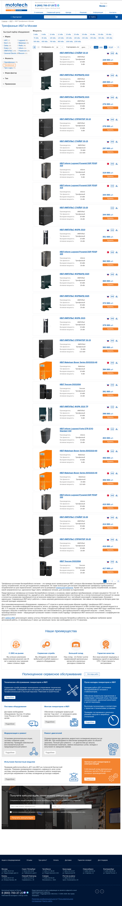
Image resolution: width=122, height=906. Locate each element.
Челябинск (46, 870)
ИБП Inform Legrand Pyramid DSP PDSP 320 (77, 252)
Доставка (74, 859)
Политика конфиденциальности (42, 899)
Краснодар (67, 870)
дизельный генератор (64, 588)
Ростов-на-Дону (69, 877)
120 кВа (61, 38)
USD (101, 47)
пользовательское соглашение (26, 812)
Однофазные (10, 62)
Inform (22, 48)
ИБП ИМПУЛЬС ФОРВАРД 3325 (72, 296)
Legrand (23, 40)
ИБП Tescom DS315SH (69, 561)
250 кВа (94, 38)
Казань (4, 877)
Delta (7, 45)
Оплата (61, 859)
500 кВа (37, 41)
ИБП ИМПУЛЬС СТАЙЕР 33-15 (72, 141)
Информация (98, 12)
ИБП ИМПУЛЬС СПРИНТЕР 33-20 (73, 539)
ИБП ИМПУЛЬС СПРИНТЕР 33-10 (73, 119)
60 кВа (109, 34)
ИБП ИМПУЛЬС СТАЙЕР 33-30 (72, 517)
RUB (96, 47)
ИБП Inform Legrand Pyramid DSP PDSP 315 (77, 185)
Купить (110, 63)
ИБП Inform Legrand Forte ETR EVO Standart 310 (79, 428)
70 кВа (36, 38)
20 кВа (77, 34)
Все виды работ (93, 674)
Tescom (23, 53)
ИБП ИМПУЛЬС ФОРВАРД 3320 (72, 274)
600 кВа (45, 41)
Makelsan (24, 43)
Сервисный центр (53, 12)
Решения (83, 12)
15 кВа (69, 34)
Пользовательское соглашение (64, 899)
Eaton (8, 48)
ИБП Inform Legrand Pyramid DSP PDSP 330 (77, 495)
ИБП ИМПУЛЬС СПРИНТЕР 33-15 (73, 340)
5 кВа (36, 34)
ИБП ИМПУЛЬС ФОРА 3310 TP (72, 406)
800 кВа (61, 41)
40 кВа (93, 34)
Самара (45, 877)
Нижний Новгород (29, 877)
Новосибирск (88, 870)
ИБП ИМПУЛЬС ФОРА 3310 (71, 229)
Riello (22, 45)
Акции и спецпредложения (9, 860)
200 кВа (86, 38)
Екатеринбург (108, 870)
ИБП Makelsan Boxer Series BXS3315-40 (76, 473)
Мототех (16, 7)
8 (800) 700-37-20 (45, 5)
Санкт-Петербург (28, 870)
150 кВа (69, 38)
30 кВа (85, 34)
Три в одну (10, 68)
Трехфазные (9, 65)
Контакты (112, 12)
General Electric (11, 53)
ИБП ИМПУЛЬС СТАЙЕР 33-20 (72, 207)
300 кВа (102, 38)
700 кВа (53, 41)
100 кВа (53, 38)
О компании (38, 12)
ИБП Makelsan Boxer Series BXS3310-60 (76, 451)
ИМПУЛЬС (10, 51)
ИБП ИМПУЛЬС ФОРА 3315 (71, 318)
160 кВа (77, 38)
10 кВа (52, 34)
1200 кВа (77, 41)
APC (7, 40)
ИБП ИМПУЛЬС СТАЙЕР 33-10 (72, 53)
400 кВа (110, 38)
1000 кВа (69, 41)
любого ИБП (10, 618)
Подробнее (9, 697)
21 (118, 47)
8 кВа (44, 34)
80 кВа (44, 38)
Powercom (24, 51)
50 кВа (101, 34)
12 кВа (61, 34)
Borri (7, 43)
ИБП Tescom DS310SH (69, 384)
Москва (5, 870)
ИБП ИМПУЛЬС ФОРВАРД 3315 (72, 97)
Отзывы (32, 859)
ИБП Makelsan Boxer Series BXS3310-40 (76, 362)
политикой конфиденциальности (70, 812)
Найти (92, 17)
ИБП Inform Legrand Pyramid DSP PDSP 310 (77, 163)
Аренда (68, 12)
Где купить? (45, 860)
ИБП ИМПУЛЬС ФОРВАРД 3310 (72, 75)
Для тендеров (109, 860)
